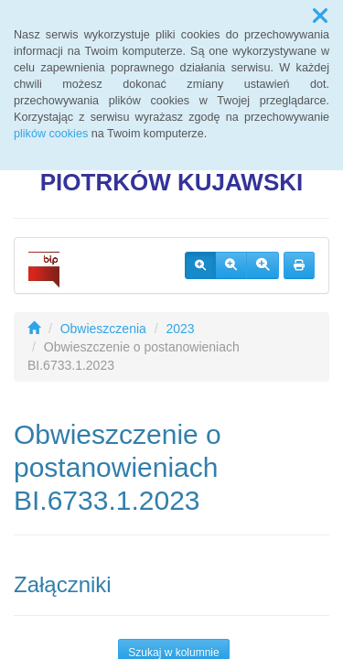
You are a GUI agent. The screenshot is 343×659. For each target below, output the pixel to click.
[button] (320, 16)
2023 (180, 328)
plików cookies (51, 133)
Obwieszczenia (103, 328)
